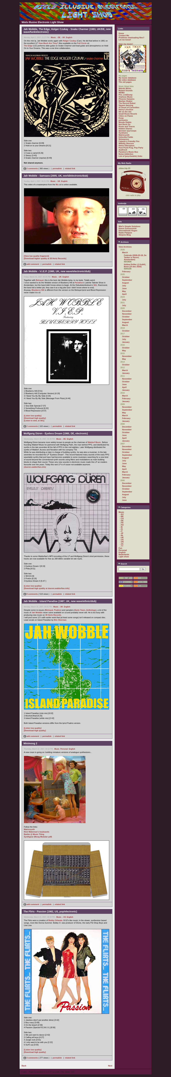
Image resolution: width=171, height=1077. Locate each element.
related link (70, 168)
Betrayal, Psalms (53, 610)
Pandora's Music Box (128, 152)
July (124, 286)
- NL (121, 535)
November (127, 314)
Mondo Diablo (125, 122)
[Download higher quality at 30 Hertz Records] (45, 258)
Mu (57, 184)
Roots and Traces (127, 126)
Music (53, 37)
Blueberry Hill (38, 290)
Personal (64, 749)
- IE (121, 527)
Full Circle (81, 43)
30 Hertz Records (53, 615)
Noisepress (124, 139)
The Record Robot (127, 103)
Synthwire (123, 133)
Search (122, 564)
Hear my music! (126, 44)
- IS (121, 529)
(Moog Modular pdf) (43, 837)
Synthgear (28, 837)
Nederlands (124, 554)
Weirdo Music (125, 88)
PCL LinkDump (126, 95)
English (69, 37)
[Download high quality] (35, 418)
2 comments (31, 168)
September (127, 280)
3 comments (31, 1058)
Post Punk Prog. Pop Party (131, 148)
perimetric (123, 120)
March (125, 252)
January (126, 342)
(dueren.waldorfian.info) (35, 467)
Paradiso (79, 283)
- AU (122, 514)
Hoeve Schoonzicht (127, 228)
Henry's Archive (126, 109)
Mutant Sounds (126, 90)
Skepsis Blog (125, 235)
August (125, 283)
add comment (32, 264)
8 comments (31, 594)
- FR (121, 523)
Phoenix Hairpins (127, 99)
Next (110, 1066)
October (126, 277)
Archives (123, 242)
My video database (127, 80)
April (124, 294)
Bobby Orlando (55, 920)
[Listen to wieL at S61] (34, 421)
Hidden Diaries (125, 129)
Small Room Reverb (128, 114)
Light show (124, 557)
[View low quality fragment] (36, 256)
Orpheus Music (126, 97)
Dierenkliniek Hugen (128, 231)
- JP (121, 533)
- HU (122, 525)
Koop (121, 118)
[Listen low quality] (33, 416)
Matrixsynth (29, 829)
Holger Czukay (69, 41)
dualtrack (123, 150)
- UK (63, 37)
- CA (122, 518)
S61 (95, 285)
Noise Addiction (126, 154)
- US (64, 917)
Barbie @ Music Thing (34, 834)
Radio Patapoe (125, 233)
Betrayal (39, 280)
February (126, 271)
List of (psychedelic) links (130, 156)
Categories (124, 507)
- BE (122, 516)
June (124, 288)
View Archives (125, 247)
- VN (122, 542)
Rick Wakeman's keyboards (36, 832)
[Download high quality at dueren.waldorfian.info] (47, 588)
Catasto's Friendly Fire (129, 141)
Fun (120, 548)
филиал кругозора (127, 131)
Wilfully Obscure (126, 143)
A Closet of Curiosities (129, 107)
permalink (57, 168)
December (127, 311)
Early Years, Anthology (85, 610)
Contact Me (124, 35)
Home (121, 33)
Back (24, 1066)
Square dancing (126, 105)
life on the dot (125, 112)
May (124, 291)
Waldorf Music (94, 442)
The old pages (125, 82)
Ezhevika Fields (126, 137)
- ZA (121, 544)
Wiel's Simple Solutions (130, 226)
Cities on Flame (126, 116)
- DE (58, 37)
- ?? (121, 546)
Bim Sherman (60, 620)
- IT (121, 531)
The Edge (28, 46)
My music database (127, 78)
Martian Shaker (126, 101)
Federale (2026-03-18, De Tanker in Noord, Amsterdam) (135, 257)
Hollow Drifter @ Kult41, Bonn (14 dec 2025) (135, 265)
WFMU (122, 93)
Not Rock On (124, 124)
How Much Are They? (48, 43)
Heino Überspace (127, 145)
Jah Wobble (37, 612)
